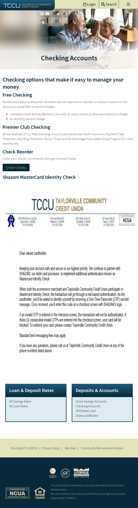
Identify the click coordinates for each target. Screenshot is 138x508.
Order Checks (16, 167)
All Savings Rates (20, 401)
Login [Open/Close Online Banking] (91, 4)
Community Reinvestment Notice (102, 448)
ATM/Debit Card (86, 411)
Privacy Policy (51, 448)
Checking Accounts (88, 406)
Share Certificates (87, 416)
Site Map (70, 448)
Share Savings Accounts (91, 401)
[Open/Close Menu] (128, 4)
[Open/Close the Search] (109, 4)
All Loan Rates (18, 406)
